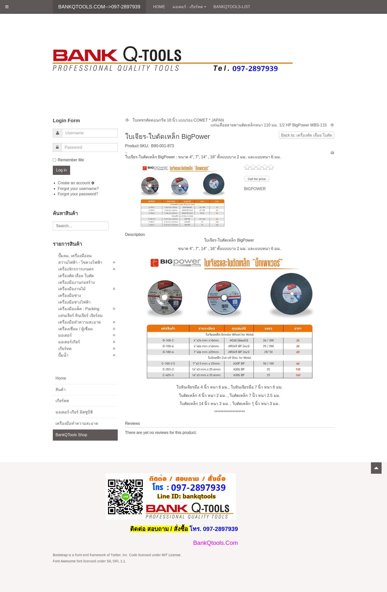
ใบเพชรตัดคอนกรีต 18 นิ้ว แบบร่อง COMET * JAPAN (178, 120)
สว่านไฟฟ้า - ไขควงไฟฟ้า (80, 262)
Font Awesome (64, 561)
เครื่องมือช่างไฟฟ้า (74, 302)
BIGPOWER (255, 189)
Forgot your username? (78, 188)
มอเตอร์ (65, 335)
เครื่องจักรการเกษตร (76, 269)
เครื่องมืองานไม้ (72, 289)
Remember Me (68, 160)
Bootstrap (60, 555)
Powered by (311, 479)
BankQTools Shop (71, 435)
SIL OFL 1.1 (116, 561)
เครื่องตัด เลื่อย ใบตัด (76, 276)
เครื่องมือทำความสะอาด (79, 322)
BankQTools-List (231, 7)
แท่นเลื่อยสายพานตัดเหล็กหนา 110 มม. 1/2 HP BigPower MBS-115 (269, 125)
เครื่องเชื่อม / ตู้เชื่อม (75, 329)
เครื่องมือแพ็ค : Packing (78, 309)
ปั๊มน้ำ (63, 355)
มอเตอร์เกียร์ (69, 342)
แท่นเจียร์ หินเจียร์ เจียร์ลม (80, 315)
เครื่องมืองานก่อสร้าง (76, 282)
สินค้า (61, 390)
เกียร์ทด (65, 349)
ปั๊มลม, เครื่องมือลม (75, 256)
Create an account (76, 183)
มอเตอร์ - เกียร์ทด (189, 7)
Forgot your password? (78, 194)
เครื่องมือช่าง (69, 295)
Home (159, 7)
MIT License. (171, 555)
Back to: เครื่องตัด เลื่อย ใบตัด (306, 135)
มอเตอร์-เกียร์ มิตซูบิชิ (74, 412)
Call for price (257, 179)
